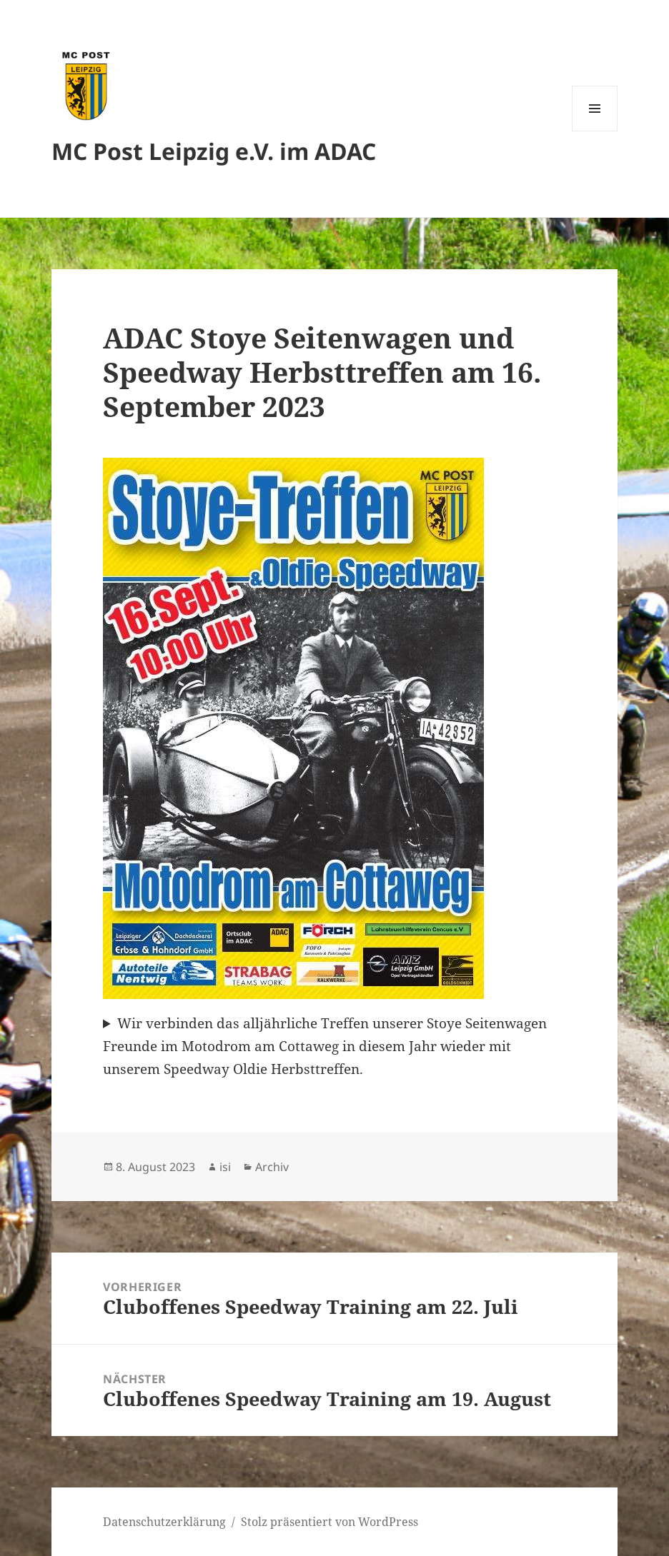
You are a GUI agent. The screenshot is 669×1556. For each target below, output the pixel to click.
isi (225, 1167)
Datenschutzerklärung (164, 1522)
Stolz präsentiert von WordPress (329, 1522)
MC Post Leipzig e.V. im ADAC (213, 151)
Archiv (272, 1167)
